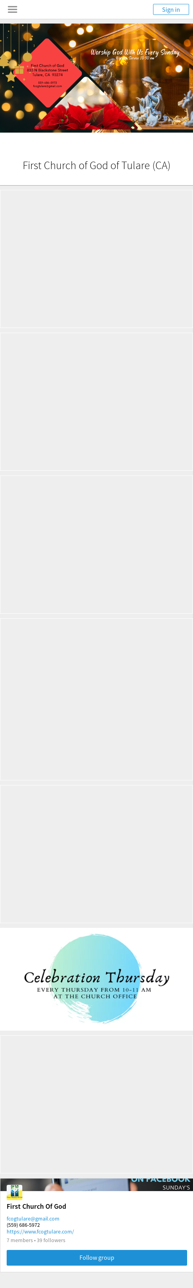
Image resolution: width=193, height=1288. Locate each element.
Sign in (171, 9)
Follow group (96, 1257)
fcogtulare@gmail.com (33, 1218)
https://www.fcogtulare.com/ (40, 1231)
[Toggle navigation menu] (12, 9)
